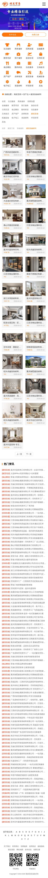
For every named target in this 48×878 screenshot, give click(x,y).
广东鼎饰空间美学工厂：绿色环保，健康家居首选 (28, 700)
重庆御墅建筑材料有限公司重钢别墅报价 (27, 596)
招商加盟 (31, 101)
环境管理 (34, 118)
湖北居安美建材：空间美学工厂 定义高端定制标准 (28, 542)
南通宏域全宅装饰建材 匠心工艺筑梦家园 (27, 592)
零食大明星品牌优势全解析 (21, 664)
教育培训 (15, 105)
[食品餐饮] (6, 477)
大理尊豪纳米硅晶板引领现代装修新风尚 (27, 578)
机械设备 (5, 118)
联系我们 (15, 846)
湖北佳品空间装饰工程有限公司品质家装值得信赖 (28, 517)
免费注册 (35, 35)
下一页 (28, 454)
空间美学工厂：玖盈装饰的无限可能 (25, 789)
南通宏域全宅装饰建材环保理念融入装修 (27, 804)
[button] (20, 25)
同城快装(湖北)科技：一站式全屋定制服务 (27, 764)
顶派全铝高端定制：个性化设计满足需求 (27, 718)
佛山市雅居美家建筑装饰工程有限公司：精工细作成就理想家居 (28, 545)
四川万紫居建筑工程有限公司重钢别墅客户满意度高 (28, 509)
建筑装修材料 (36, 94)
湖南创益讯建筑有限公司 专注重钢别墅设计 (28, 491)
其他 (4, 122)
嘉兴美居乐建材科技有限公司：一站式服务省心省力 (28, 754)
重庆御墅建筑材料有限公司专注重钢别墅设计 (28, 750)
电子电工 (15, 118)
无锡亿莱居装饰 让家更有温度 (23, 667)
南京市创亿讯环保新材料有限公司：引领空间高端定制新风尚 (28, 736)
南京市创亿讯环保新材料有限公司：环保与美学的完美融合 (28, 797)
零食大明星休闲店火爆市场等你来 (24, 560)
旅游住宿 (34, 105)
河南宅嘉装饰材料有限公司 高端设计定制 (27, 725)
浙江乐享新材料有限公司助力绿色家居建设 (28, 714)
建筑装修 (34, 114)
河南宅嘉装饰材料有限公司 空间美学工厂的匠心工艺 (28, 689)
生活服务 (11, 101)
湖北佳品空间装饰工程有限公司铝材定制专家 (28, 599)
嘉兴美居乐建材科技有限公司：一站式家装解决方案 (28, 513)
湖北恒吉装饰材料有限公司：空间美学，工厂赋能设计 (28, 739)
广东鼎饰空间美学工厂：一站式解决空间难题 (28, 653)
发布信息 (12, 35)
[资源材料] (6, 793)
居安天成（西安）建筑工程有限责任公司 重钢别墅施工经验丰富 (28, 556)
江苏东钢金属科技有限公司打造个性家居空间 (28, 527)
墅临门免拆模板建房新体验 (21, 585)
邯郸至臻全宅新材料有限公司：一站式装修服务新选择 (28, 800)
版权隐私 (41, 846)
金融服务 (5, 105)
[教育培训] (6, 473)
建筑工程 (11, 128)
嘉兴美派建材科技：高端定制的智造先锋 (27, 757)
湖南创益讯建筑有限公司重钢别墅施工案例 (28, 621)
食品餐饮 (15, 109)
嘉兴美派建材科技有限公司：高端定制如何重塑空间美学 (28, 807)
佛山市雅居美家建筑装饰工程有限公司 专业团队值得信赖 (28, 818)
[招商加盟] (6, 513)
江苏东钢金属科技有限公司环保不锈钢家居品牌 (28, 660)
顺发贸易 (17, 94)
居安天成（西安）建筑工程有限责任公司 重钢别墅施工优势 (28, 786)
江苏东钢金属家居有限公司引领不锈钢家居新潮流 (28, 502)
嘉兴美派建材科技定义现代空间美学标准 (27, 678)
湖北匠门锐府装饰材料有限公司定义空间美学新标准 (28, 811)
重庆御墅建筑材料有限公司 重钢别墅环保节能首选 (28, 642)
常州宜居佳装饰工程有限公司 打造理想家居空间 (28, 671)
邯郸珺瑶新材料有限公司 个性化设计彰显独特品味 (28, 552)
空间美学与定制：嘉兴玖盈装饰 (23, 588)
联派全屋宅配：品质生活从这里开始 (25, 646)
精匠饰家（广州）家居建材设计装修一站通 (28, 793)
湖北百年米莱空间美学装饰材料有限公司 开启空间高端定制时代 (28, 772)
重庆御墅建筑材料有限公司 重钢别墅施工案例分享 (28, 768)
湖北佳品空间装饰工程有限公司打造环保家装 (28, 617)
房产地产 (15, 114)
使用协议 (32, 846)
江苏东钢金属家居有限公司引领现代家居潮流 (28, 481)
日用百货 (5, 109)
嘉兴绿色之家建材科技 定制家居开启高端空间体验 (28, 639)
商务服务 (21, 101)
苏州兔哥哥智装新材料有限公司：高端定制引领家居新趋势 (28, 728)
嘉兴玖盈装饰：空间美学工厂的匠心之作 (27, 649)
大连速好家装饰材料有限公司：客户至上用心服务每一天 (28, 606)
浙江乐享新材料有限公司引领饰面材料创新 (28, 570)
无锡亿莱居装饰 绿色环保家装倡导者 (25, 657)
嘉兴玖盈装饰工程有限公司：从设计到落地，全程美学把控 (28, 470)
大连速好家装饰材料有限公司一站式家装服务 (28, 721)
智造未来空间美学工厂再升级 (22, 506)
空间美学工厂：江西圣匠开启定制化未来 (27, 581)
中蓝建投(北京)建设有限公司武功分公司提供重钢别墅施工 (28, 563)
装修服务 (20, 128)
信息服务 (34, 109)
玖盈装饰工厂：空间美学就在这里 (24, 761)
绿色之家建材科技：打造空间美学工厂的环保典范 (28, 628)
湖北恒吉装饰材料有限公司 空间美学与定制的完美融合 (28, 574)
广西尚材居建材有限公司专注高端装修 (26, 696)
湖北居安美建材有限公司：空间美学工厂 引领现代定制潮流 (28, 499)
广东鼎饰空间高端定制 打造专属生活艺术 (27, 524)
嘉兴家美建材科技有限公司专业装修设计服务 (28, 707)
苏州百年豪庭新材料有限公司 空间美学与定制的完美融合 (28, 822)
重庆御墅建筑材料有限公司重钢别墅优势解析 (28, 675)
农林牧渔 (25, 114)
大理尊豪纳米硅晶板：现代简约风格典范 (27, 531)
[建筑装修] (6, 470)
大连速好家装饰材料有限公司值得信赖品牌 (28, 603)
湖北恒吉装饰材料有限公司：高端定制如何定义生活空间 (28, 779)
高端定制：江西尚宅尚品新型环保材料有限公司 (28, 682)
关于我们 (7, 846)
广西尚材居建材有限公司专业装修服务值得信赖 (28, 538)
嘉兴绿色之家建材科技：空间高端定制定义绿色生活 (28, 685)
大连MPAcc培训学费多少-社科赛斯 (24, 473)
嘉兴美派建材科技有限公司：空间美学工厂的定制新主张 (28, 624)
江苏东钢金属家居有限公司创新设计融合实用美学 (28, 520)
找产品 (26, 94)
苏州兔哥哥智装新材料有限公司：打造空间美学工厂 (28, 743)
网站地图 (20, 850)
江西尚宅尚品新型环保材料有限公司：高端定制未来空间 (28, 710)
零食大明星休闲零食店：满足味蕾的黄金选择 (28, 477)
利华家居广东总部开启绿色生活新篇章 (26, 732)
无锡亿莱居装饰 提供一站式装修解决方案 (27, 613)
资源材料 (25, 118)
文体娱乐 (5, 114)
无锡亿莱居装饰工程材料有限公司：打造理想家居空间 (28, 746)
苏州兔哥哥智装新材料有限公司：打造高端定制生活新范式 (28, 703)
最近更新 (11, 850)
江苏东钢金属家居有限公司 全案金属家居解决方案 (28, 692)
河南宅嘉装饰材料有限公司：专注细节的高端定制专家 (28, 631)
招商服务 (24, 846)
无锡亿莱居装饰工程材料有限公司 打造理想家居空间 (28, 484)
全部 (4, 101)
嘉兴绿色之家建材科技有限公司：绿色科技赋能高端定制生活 (28, 495)
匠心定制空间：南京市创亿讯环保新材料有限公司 (28, 815)
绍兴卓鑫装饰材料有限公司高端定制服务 (27, 534)
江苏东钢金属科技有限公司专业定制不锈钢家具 (28, 567)
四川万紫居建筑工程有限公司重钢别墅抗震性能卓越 (28, 549)
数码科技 (25, 109)
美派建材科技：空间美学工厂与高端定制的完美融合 (28, 610)
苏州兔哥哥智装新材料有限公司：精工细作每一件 (28, 635)
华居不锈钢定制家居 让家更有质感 (24, 775)
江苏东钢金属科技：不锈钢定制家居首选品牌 (28, 488)
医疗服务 (25, 105)
